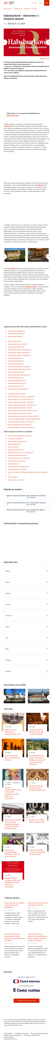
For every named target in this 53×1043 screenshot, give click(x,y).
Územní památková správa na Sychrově (21, 427)
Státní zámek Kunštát (15, 358)
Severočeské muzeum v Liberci (18, 458)
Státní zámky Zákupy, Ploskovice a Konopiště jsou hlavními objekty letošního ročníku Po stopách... (37, 937)
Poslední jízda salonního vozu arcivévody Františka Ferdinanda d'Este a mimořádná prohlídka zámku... (13, 824)
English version (44, 58)
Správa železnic (13, 464)
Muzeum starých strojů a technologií (20, 452)
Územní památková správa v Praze (19, 424)
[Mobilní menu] (46, 3)
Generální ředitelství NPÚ (17, 394)
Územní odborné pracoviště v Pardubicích (22, 405)
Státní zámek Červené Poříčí (17, 344)
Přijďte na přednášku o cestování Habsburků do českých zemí (37, 852)
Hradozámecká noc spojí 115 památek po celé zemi (12, 758)
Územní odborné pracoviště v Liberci (20, 399)
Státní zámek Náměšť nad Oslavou (19, 369)
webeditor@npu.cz (9, 1037)
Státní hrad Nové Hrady (16, 372)
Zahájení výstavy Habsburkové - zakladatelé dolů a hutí (13, 732)
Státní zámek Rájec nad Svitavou (19, 375)
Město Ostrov (13, 447)
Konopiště (11, 268)
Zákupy (40, 185)
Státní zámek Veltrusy (15, 386)
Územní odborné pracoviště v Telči (20, 413)
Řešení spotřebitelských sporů (39, 1033)
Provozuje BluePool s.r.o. (10, 1039)
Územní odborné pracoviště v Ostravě (21, 402)
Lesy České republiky (15, 438)
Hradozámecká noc (30, 287)
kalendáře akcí (12, 115)
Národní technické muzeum (17, 455)
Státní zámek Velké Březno (17, 380)
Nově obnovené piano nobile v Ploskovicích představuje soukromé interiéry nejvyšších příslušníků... (37, 760)
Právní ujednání (8, 1033)
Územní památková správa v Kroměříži (21, 422)
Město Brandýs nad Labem (17, 441)
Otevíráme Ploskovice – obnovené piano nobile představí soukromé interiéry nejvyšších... (14, 937)
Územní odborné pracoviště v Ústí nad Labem (23, 416)
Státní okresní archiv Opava (17, 469)
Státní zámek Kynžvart (16, 361)
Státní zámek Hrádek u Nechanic (19, 352)
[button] (4, 42)
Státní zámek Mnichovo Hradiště (19, 366)
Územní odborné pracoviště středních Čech (22, 410)
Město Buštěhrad (14, 444)
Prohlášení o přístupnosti (22, 1033)
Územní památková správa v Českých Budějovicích (24, 419)
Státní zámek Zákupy (15, 336)
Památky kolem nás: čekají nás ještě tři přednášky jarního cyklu (37, 788)
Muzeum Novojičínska (16, 450)
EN (40, 3)
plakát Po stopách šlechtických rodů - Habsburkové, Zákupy (26, 510)
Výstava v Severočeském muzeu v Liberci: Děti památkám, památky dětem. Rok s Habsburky (13, 793)
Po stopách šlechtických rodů (26, 1000)
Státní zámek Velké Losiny (17, 383)
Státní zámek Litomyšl (16, 364)
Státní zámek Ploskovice (16, 334)
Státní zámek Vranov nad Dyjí (18, 389)
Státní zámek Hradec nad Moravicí (19, 350)
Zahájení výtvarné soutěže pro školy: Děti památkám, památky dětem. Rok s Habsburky (12, 882)
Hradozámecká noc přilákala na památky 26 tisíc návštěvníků (36, 732)
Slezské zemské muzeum (16, 461)
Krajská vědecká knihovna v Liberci (20, 436)
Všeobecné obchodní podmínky (13, 1035)
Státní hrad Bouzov (15, 341)
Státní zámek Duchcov (16, 347)
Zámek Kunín (13, 477)
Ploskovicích (9, 126)
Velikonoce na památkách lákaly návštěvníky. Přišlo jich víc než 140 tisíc (12, 853)
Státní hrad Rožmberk (15, 378)
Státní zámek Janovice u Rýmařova (19, 355)
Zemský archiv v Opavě (16, 480)
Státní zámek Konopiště (16, 331)
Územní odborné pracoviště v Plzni (20, 408)
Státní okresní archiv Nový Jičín (18, 466)
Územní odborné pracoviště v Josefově (21, 396)
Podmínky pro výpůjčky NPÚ (32, 1035)
